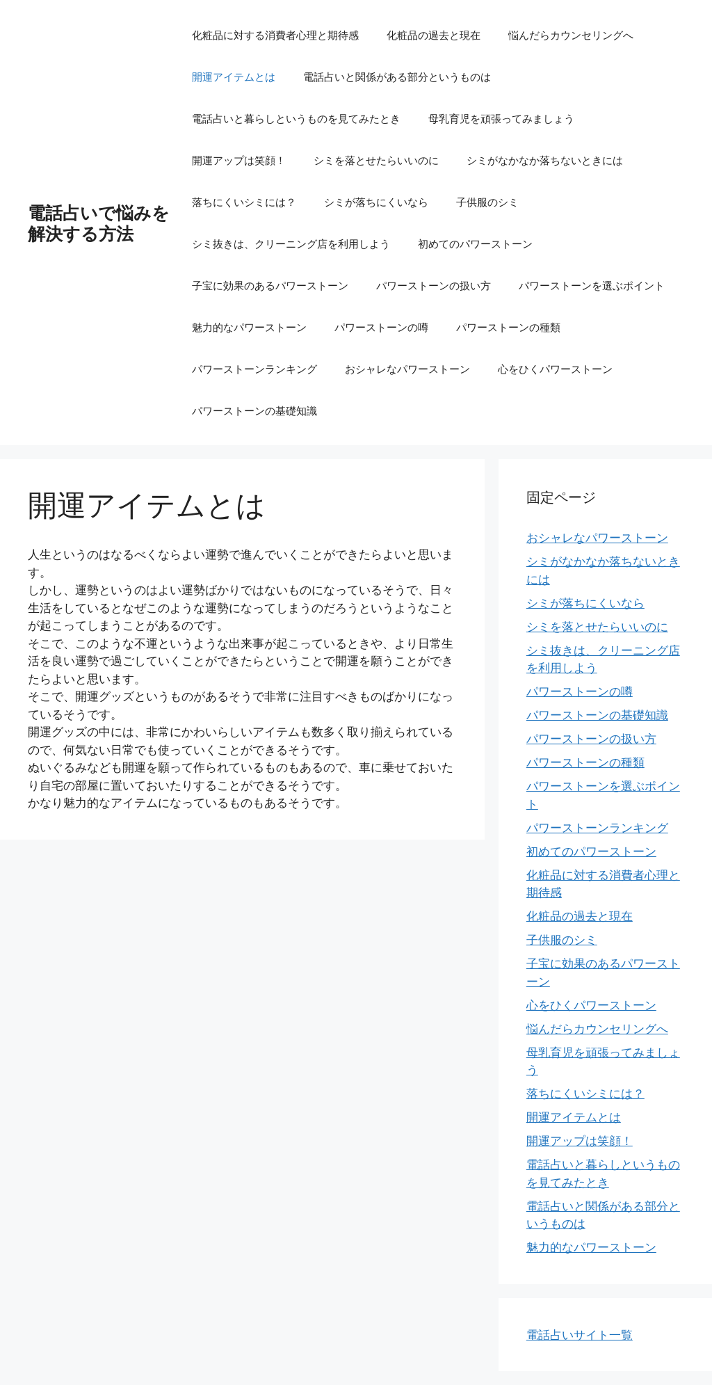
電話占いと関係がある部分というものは (397, 76)
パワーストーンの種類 (508, 327)
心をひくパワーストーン (555, 369)
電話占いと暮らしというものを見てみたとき (296, 118)
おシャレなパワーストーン (407, 369)
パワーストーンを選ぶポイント (592, 285)
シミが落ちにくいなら (376, 202)
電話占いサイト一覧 (579, 1335)
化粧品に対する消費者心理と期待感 (275, 35)
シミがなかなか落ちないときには (545, 160)
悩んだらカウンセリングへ (570, 35)
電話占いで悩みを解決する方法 (99, 222)
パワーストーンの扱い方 (433, 285)
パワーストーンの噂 (381, 327)
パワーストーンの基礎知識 (254, 410)
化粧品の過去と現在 (433, 35)
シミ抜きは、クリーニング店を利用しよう (291, 243)
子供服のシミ (487, 202)
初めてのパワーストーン (475, 243)
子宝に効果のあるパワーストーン (270, 285)
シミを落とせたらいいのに (376, 160)
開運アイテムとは (233, 76)
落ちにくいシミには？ (244, 202)
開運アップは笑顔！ (239, 160)
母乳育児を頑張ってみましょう (501, 118)
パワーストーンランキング (254, 369)
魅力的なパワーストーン (249, 327)
